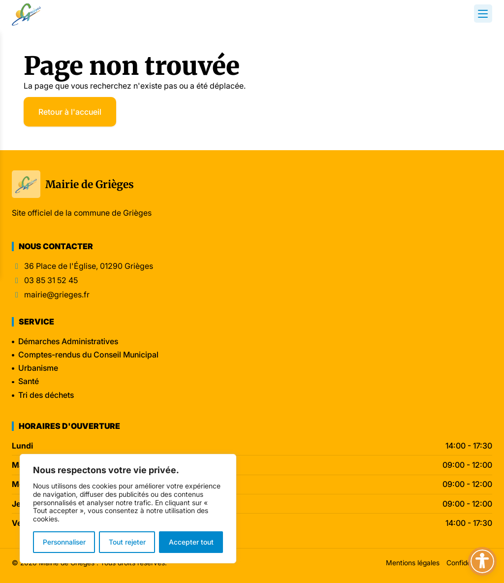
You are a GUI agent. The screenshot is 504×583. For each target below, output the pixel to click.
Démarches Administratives (68, 341)
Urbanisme (38, 368)
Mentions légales (413, 562)
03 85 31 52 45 (51, 280)
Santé (28, 381)
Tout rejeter (127, 542)
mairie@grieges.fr (57, 294)
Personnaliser (64, 542)
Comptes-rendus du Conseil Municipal (88, 354)
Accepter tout (191, 542)
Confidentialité (469, 562)
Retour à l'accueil (69, 112)
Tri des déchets (46, 395)
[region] (128, 508)
